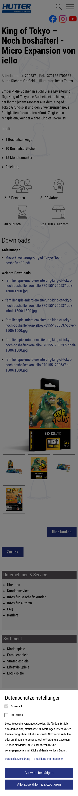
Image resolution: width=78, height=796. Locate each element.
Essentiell (13, 706)
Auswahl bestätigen (39, 773)
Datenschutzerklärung (17, 759)
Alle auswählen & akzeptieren (39, 784)
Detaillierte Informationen (48, 759)
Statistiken (14, 715)
